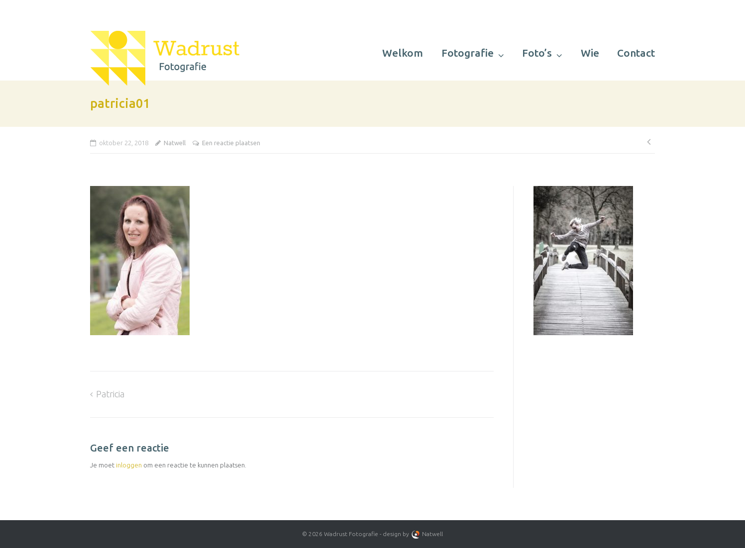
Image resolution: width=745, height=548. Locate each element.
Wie (590, 53)
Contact (636, 53)
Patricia (110, 394)
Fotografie (467, 53)
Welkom (402, 53)
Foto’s (537, 53)
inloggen (129, 464)
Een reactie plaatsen (231, 142)
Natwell (175, 142)
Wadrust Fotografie (351, 534)
